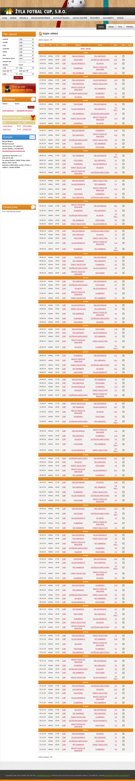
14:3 (115, 412)
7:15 (115, 243)
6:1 (116, 341)
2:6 (116, 710)
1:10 (115, 329)
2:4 (116, 73)
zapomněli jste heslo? (25, 110)
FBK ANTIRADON (78, 56)
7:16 (115, 172)
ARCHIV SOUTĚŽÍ (80, 18)
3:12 (115, 189)
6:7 (116, 285)
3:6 (116, 84)
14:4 (115, 523)
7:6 (116, 234)
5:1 (116, 492)
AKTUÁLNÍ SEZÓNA (61, 18)
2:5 (116, 379)
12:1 (115, 689)
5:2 (116, 224)
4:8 (116, 231)
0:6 (116, 264)
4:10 (115, 386)
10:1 (115, 360)
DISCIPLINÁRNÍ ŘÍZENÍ (40, 18)
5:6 (116, 68)
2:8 (116, 88)
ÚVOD (4, 18)
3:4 (116, 365)
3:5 (116, 143)
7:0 (116, 622)
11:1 (115, 470)
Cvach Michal (7, 126)
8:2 (116, 318)
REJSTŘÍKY (95, 18)
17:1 (115, 355)
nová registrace (8, 110)
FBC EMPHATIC (100, 56)
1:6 (116, 147)
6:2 (116, 313)
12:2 (115, 63)
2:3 (116, 383)
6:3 (116, 261)
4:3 (116, 268)
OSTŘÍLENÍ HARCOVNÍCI (100, 60)
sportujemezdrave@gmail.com (13, 151)
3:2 (116, 140)
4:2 (116, 56)
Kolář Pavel (7, 129)
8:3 (116, 210)
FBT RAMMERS (78, 73)
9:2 (116, 104)
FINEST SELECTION (100, 73)
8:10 (115, 713)
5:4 (116, 298)
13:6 (115, 60)
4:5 (116, 113)
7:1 (116, 257)
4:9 (116, 293)
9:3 (116, 123)
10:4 (115, 407)
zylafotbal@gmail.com (43, 775)
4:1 (116, 744)
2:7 (116, 184)
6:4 (116, 665)
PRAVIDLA (24, 18)
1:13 (115, 118)
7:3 (116, 164)
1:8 (116, 197)
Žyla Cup (35, 11)
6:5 (116, 595)
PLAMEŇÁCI (78, 68)
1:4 (116, 238)
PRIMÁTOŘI (27, 129)
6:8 (116, 698)
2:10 (115, 80)
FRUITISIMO (27, 126)
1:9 (116, 288)
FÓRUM (120, 18)
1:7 (116, 180)
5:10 (115, 130)
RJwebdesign (108, 775)
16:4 (115, 661)
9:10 (115, 395)
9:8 (116, 495)
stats (123, 56)
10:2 (115, 281)
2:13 (115, 585)
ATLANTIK (100, 63)
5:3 (116, 220)
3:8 (116, 598)
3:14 (115, 508)
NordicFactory (124, 775)
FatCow (117, 775)
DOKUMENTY (108, 18)
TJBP (64, 56)
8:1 (116, 609)
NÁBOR (13, 18)
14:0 (115, 559)
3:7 (116, 672)
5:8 (116, 548)
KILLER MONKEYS (78, 63)
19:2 (115, 206)
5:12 (115, 135)
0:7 (116, 333)
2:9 (116, 97)
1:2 (116, 372)
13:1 (115, 369)
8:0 (116, 322)
